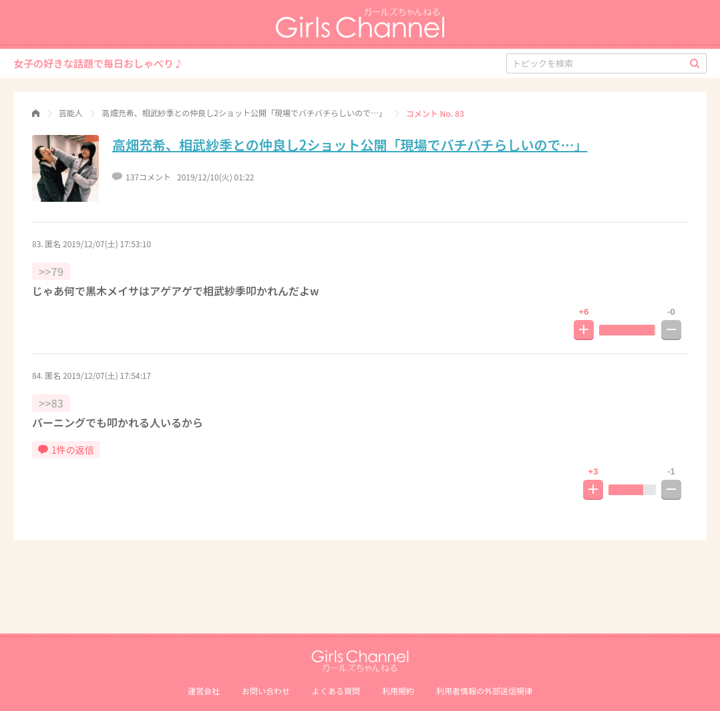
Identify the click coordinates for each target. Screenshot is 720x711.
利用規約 (398, 690)
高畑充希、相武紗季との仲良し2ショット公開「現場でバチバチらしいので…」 (349, 144)
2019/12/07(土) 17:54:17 (107, 375)
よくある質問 (336, 690)
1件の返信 (66, 449)
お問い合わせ (266, 690)
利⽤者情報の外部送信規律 (484, 690)
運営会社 (204, 690)
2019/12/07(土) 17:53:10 (107, 243)
